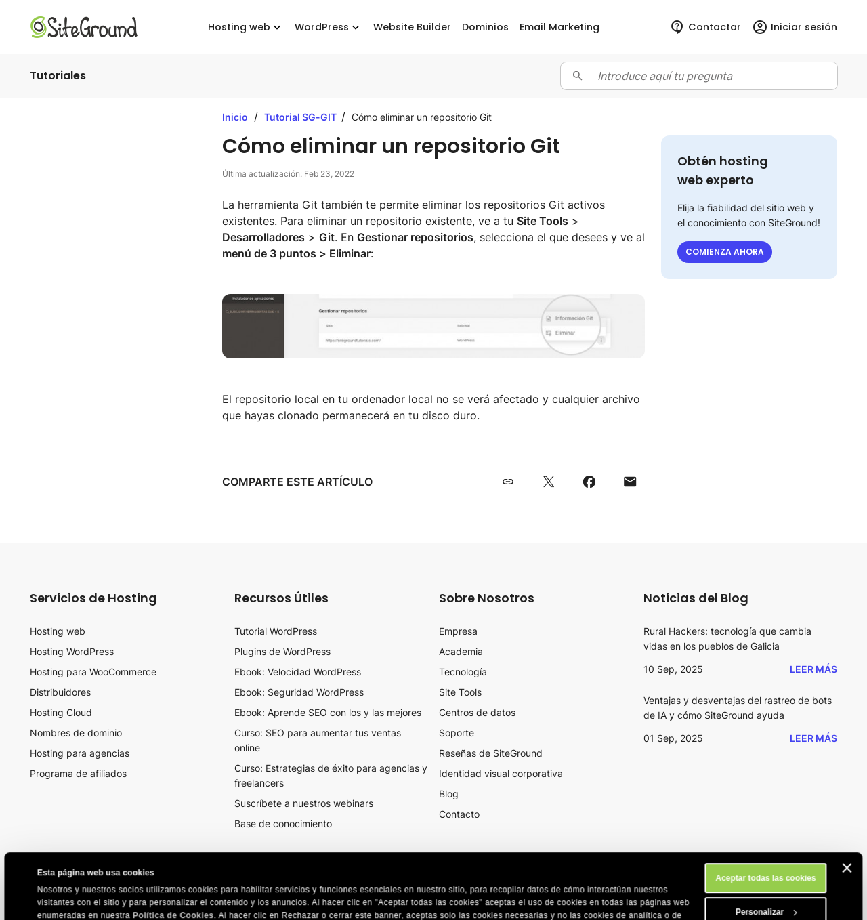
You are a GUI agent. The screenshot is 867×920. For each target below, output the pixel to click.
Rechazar (766, 885)
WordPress (328, 27)
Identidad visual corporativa (501, 773)
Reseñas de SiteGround (491, 753)
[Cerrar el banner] (847, 807)
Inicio (235, 117)
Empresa (458, 631)
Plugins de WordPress (282, 651)
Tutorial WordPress (275, 631)
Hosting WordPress (72, 651)
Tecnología (463, 671)
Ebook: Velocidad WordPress (297, 671)
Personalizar (766, 851)
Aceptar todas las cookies (765, 817)
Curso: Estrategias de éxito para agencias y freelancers (330, 775)
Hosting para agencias (79, 753)
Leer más (813, 669)
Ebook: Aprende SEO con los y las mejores (327, 712)
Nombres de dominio (76, 732)
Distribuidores (60, 692)
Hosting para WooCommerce (93, 671)
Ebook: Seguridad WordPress (299, 692)
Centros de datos (477, 712)
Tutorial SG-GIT (301, 117)
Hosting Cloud (61, 712)
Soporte (456, 732)
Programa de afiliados (78, 773)
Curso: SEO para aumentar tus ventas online (317, 740)
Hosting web (246, 27)
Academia (461, 651)
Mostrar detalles (69, 901)
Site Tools (460, 692)
